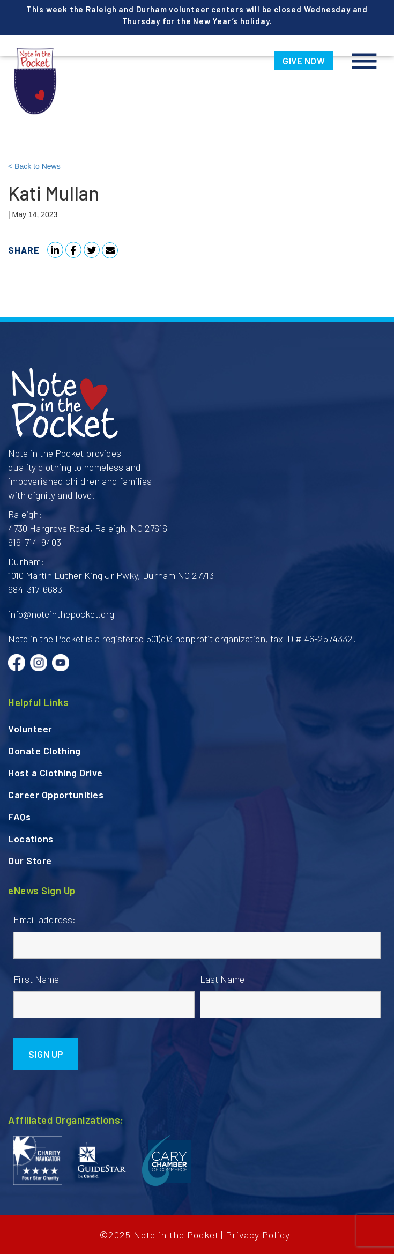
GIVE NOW (304, 60)
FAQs (19, 816)
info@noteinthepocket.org (61, 614)
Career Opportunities (55, 794)
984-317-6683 (35, 589)
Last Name (222, 979)
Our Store (30, 860)
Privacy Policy (258, 1235)
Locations (31, 838)
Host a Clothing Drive (55, 772)
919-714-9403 (34, 542)
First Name (36, 979)
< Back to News (34, 166)
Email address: (44, 919)
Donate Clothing (44, 750)
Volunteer (30, 728)
